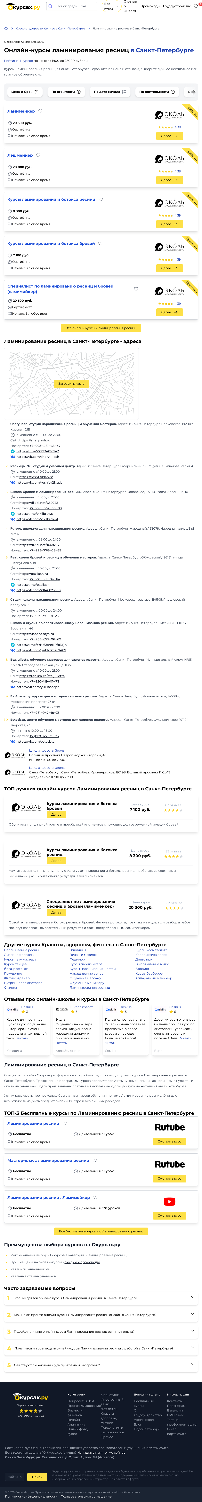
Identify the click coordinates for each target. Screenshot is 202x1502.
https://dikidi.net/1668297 (39, 545)
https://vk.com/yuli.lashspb (38, 687)
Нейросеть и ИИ (81, 1401)
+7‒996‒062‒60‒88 (46, 508)
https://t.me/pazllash (33, 585)
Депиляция (144, 959)
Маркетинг (110, 1395)
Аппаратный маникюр (153, 978)
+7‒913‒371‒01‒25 (44, 616)
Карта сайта (176, 1434)
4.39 (177, 127)
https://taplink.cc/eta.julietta (42, 676)
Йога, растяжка (16, 969)
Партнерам (176, 1406)
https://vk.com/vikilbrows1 (37, 519)
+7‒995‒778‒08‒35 (45, 550)
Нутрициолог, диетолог (23, 983)
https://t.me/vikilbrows (35, 514)
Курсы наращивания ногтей (93, 969)
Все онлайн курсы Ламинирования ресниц (101, 328)
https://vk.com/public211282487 (41, 650)
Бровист (142, 969)
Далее (169, 136)
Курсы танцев (15, 964)
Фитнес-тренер (17, 978)
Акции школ (144, 1420)
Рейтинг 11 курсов (18, 61)
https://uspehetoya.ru (36, 634)
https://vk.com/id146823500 (39, 590)
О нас (171, 1429)
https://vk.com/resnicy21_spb (39, 482)
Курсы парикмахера (86, 964)
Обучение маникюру (87, 983)
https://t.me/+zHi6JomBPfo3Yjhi (42, 645)
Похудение (13, 973)
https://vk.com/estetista (36, 741)
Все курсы (111, 6)
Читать (22, 1038)
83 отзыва (173, 805)
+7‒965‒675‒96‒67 (45, 639)
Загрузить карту (71, 383)
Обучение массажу (85, 978)
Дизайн (74, 1420)
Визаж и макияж (83, 955)
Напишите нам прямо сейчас (101, 1452)
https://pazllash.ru (33, 574)
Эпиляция (78, 950)
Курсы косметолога (151, 950)
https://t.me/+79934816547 (38, 451)
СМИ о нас (175, 1415)
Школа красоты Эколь (47, 750)
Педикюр (77, 959)
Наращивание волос (86, 973)
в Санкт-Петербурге (162, 50)
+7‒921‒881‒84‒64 (45, 579)
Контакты (174, 1401)
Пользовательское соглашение (86, 1496)
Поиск (37, 1477)
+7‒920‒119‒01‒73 (44, 681)
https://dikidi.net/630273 (38, 503)
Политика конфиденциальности (31, 1496)
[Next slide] (191, 92)
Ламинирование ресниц (90, 987)
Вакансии (175, 1410)
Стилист (10, 987)
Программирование (84, 1406)
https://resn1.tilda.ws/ (36, 477)
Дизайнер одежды (19, 955)
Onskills (27, 1007)
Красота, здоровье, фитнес (109, 1418)
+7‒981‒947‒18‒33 (45, 713)
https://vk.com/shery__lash (38, 457)
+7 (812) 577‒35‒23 (44, 736)
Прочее (107, 1437)
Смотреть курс (170, 1141)
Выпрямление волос (152, 964)
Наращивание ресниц (22, 950)
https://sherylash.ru (34, 440)
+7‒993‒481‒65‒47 (45, 446)
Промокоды (150, 6)
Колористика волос (151, 955)
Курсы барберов (149, 973)
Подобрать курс (147, 1429)
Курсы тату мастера (20, 959)
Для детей (109, 1409)
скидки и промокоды (82, 1262)
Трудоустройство (177, 6)
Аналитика (76, 1424)
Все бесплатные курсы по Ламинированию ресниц (101, 1231)
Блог (138, 1424)
